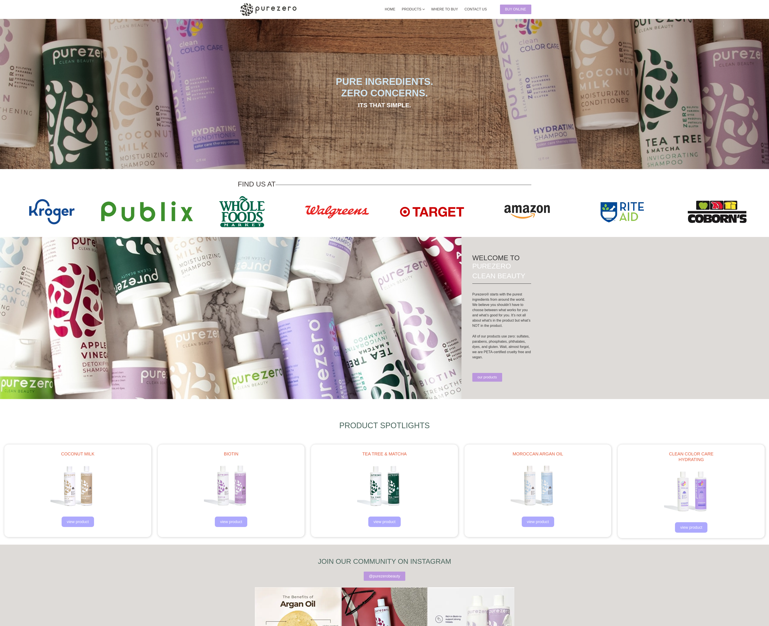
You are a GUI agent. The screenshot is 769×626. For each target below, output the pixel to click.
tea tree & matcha (384, 453)
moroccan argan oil (538, 453)
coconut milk (77, 453)
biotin (231, 453)
